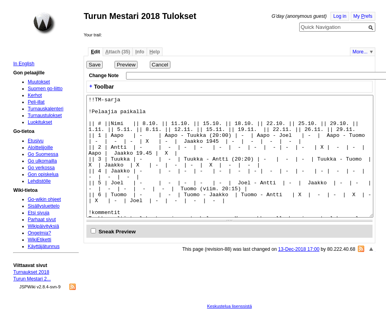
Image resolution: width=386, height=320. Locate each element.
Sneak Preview (117, 232)
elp (154, 52)
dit (95, 52)
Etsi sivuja (39, 213)
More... (360, 52)
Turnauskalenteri (45, 109)
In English (23, 63)
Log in (339, 16)
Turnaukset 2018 (31, 272)
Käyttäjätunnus (43, 246)
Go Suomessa (43, 154)
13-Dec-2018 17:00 (298, 249)
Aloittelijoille (40, 147)
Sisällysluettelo (43, 206)
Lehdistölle (39, 181)
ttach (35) (117, 52)
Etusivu (36, 141)
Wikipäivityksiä (43, 226)
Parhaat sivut (42, 219)
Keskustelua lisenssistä (229, 306)
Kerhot (35, 95)
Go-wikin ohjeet (44, 199)
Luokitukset (40, 122)
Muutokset (39, 82)
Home (44, 23)
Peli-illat (36, 102)
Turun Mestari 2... (32, 279)
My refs (363, 16)
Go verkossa (41, 167)
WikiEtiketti (39, 239)
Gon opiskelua (43, 174)
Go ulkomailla (42, 161)
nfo (140, 52)
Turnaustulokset (45, 115)
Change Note (103, 75)
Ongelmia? (39, 233)
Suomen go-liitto (45, 88)
